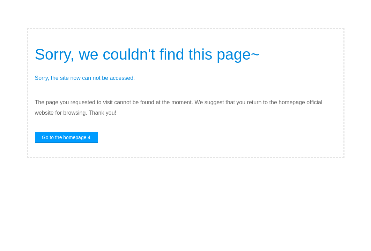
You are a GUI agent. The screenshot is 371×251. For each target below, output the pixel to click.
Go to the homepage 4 (66, 137)
